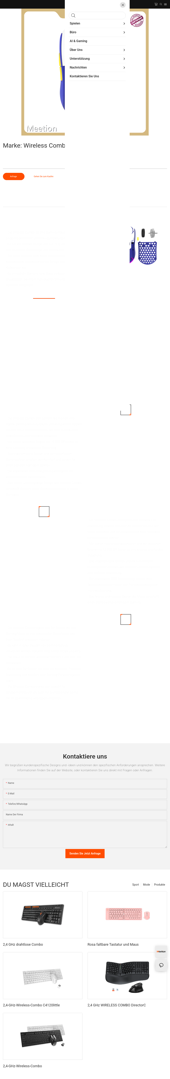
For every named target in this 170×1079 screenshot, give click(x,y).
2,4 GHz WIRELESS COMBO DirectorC (117, 1005)
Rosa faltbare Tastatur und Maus (113, 944)
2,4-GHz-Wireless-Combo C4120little (31, 1005)
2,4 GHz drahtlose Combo (23, 944)
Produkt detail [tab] (85, 202)
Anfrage (13, 176)
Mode (146, 884)
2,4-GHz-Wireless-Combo (22, 1066)
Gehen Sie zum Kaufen (43, 176)
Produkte (159, 884)
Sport (135, 884)
